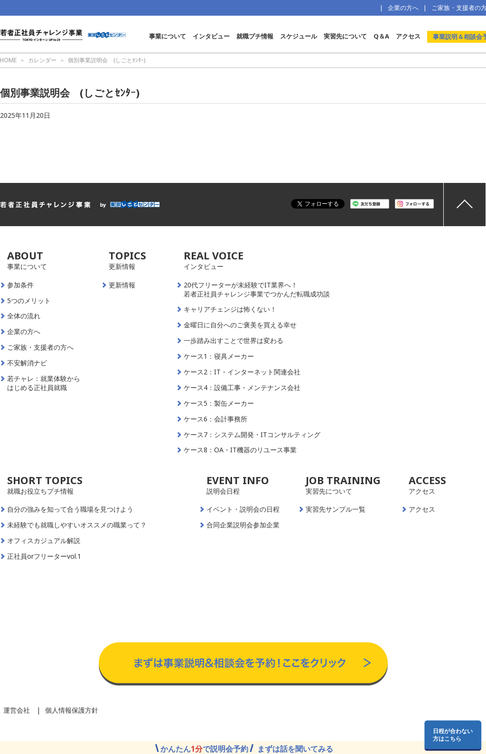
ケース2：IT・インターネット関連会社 (242, 372)
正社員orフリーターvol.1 (44, 556)
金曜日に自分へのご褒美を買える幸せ (240, 325)
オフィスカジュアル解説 (43, 540)
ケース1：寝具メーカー (219, 356)
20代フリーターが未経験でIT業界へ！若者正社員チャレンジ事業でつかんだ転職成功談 (257, 289)
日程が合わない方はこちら (453, 734)
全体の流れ (23, 316)
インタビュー (211, 36)
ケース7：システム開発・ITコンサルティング (252, 434)
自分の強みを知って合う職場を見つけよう (70, 509)
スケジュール (298, 36)
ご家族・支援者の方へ (40, 347)
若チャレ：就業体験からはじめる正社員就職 (43, 383)
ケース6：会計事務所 (215, 419)
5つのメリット (29, 300)
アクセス (408, 36)
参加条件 (20, 285)
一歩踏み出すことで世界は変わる (233, 340)
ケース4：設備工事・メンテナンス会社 (242, 387)
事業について (167, 36)
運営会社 (16, 710)
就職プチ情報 (254, 36)
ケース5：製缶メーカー (219, 403)
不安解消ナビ (27, 363)
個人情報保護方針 (71, 710)
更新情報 (122, 285)
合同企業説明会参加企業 (243, 525)
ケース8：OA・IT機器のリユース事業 (240, 450)
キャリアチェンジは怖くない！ (230, 309)
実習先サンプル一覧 (335, 509)
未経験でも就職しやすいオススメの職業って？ (77, 525)
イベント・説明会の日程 (243, 509)
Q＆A (381, 36)
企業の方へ (403, 7)
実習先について (345, 36)
